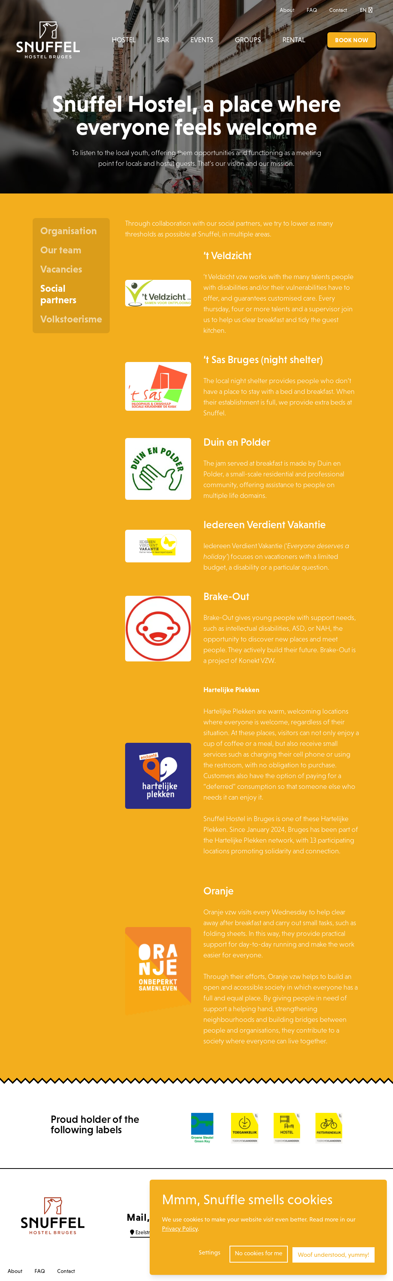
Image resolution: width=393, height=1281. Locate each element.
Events (201, 40)
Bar (163, 40)
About (287, 10)
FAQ (312, 10)
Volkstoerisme (71, 319)
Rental (293, 40)
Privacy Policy (180, 1230)
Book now (351, 39)
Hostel (123, 40)
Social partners (58, 294)
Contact (338, 10)
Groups (248, 40)
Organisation (68, 230)
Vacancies (61, 269)
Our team (60, 250)
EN (366, 10)
